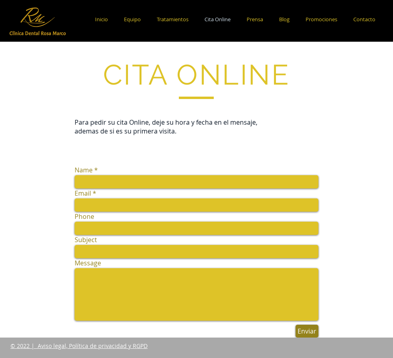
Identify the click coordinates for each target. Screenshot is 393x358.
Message (88, 263)
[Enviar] (307, 331)
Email (83, 193)
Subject (86, 240)
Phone (84, 216)
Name (84, 170)
